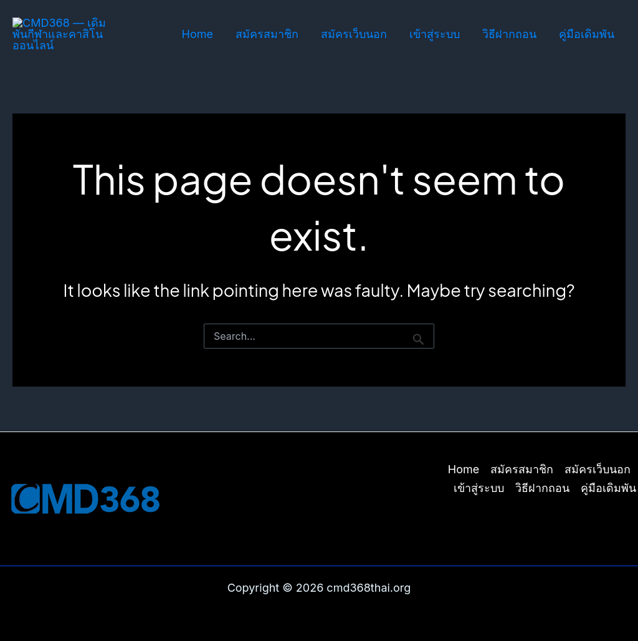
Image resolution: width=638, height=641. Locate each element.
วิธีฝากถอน (509, 34)
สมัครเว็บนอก (354, 34)
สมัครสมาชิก (267, 34)
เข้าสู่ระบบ (434, 34)
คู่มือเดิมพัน (586, 34)
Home (197, 34)
